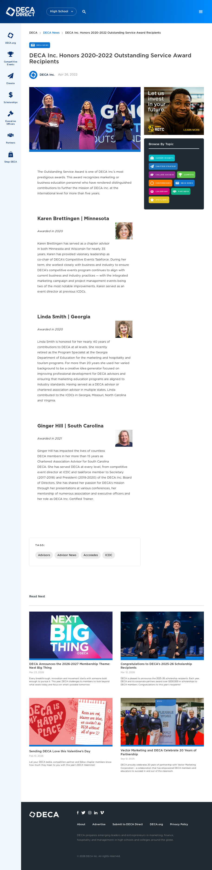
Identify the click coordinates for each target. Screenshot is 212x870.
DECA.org (156, 824)
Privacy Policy (179, 824)
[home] (20, 11)
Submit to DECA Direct (127, 824)
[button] (61, 12)
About (81, 824)
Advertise (99, 824)
